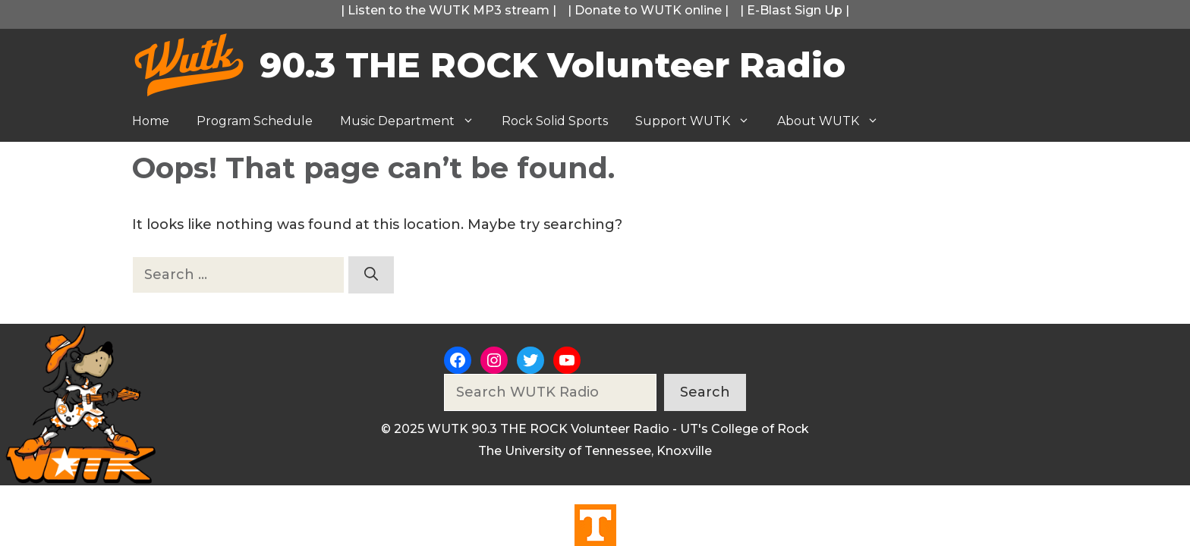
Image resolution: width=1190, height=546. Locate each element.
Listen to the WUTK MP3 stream (448, 10)
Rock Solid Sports (555, 121)
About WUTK (834, 121)
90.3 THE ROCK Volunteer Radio (552, 64)
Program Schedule (255, 121)
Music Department (414, 121)
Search (705, 392)
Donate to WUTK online (648, 10)
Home (150, 121)
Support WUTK (699, 121)
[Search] (371, 274)
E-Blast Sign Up (794, 10)
